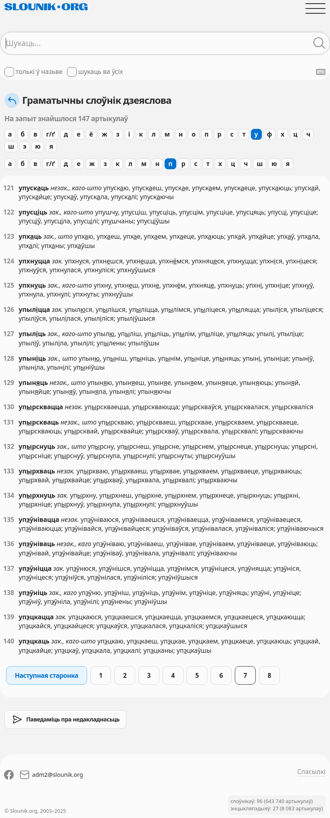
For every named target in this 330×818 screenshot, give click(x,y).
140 (8, 641)
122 (8, 212)
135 (8, 519)
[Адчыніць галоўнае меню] (315, 8)
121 (8, 187)
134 (8, 495)
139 (8, 616)
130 (8, 406)
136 (8, 543)
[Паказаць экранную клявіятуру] (321, 72)
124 (8, 261)
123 (8, 236)
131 (8, 422)
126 (8, 309)
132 (8, 446)
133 (8, 471)
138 (8, 592)
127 (8, 333)
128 (8, 358)
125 (8, 285)
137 (8, 568)
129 (8, 382)
